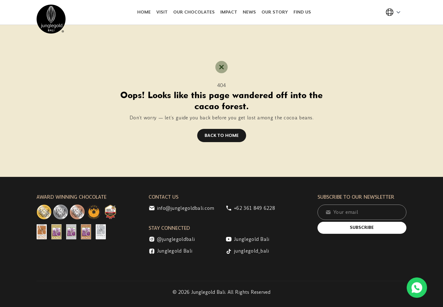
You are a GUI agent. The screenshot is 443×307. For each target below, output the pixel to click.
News (249, 12)
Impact (228, 12)
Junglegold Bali (247, 239)
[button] (393, 12)
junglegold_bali (247, 251)
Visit (162, 12)
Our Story (274, 12)
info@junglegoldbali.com (181, 208)
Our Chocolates (194, 12)
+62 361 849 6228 (250, 208)
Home (144, 12)
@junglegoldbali (172, 239)
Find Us (302, 12)
